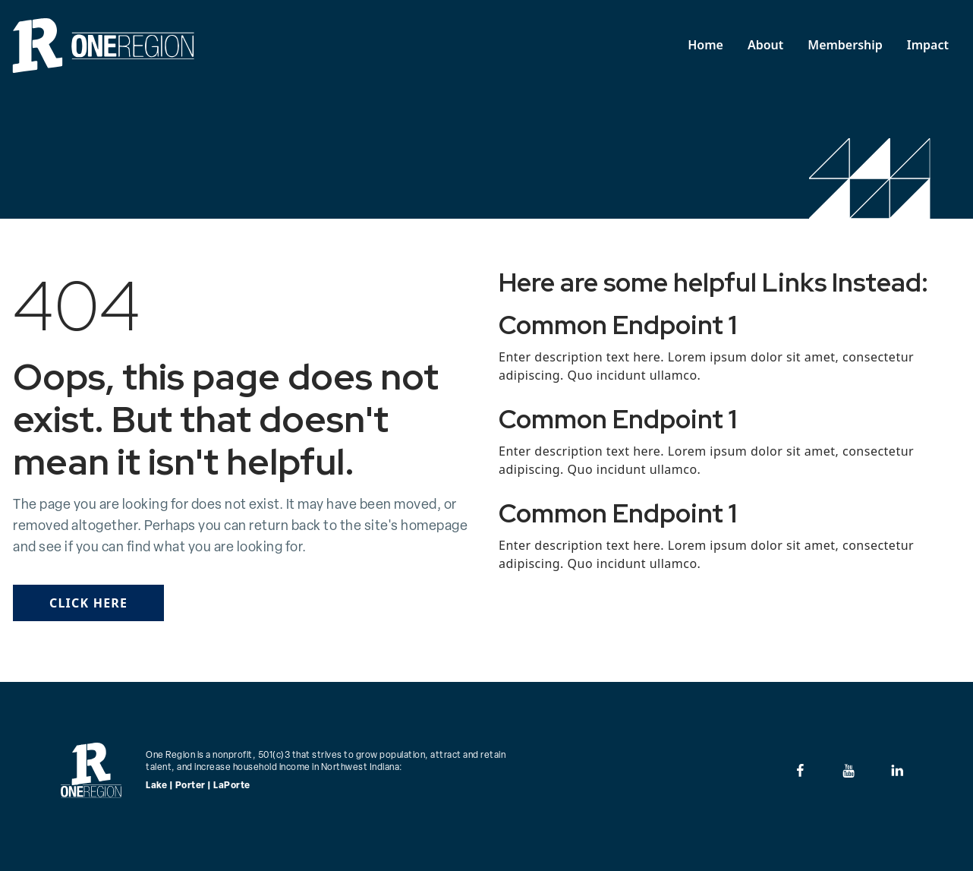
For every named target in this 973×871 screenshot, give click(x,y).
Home (705, 44)
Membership (845, 44)
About (765, 44)
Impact (928, 44)
